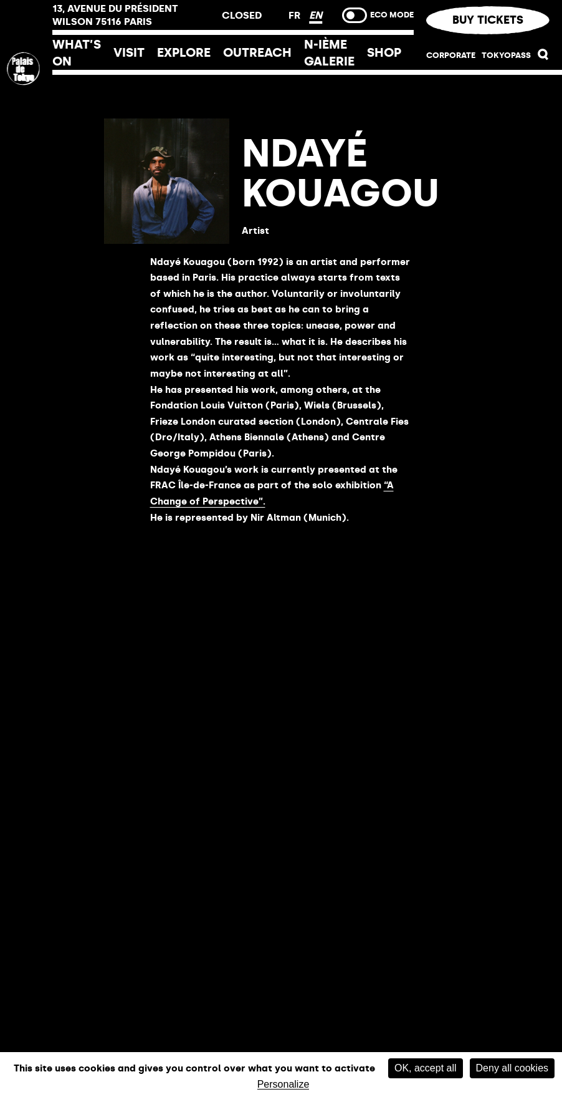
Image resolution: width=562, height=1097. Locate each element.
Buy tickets (487, 20)
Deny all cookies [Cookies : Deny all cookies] (512, 1068)
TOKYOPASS (506, 55)
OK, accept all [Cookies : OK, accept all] (425, 1068)
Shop (384, 52)
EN (315, 15)
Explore (184, 52)
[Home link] (26, 151)
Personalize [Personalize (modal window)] (283, 1085)
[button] (543, 57)
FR (295, 15)
